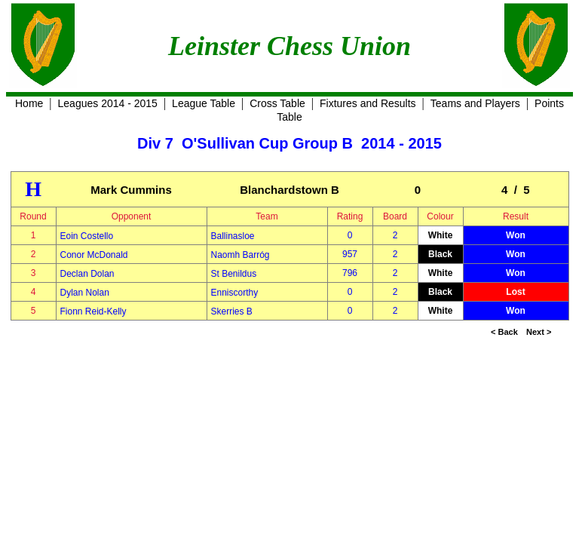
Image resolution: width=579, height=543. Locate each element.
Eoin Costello (87, 236)
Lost (515, 292)
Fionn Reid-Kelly (93, 311)
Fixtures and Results (368, 103)
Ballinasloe (233, 236)
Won (515, 235)
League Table (203, 103)
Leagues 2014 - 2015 (108, 103)
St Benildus (234, 273)
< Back (504, 331)
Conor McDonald (94, 255)
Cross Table (277, 103)
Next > (538, 331)
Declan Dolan (87, 273)
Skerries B (232, 311)
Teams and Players (475, 103)
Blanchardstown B (289, 189)
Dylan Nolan (84, 292)
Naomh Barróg (240, 255)
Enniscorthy (235, 292)
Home (29, 103)
